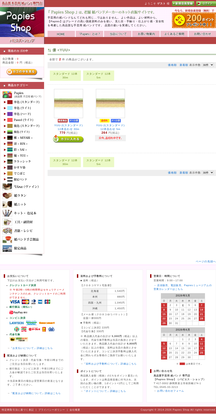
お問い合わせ (202, 34)
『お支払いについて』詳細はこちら (31, 348)
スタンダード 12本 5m (98, 75)
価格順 (172, 64)
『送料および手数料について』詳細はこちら (110, 363)
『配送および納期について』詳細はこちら (35, 393)
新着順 (184, 64)
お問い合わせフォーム (170, 390)
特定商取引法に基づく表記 (18, 409)
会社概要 (75, 409)
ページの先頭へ (206, 261)
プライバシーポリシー (51, 409)
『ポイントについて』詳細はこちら (104, 391)
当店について (117, 34)
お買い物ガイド (146, 34)
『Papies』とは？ (89, 34)
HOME (61, 34)
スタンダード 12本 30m (65, 75)
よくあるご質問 (174, 34)
